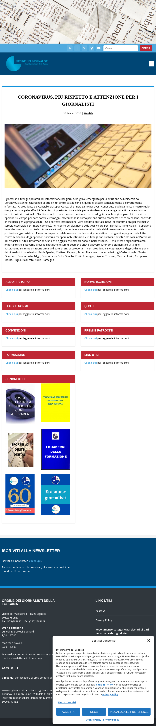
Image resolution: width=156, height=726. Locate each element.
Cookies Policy (104, 684)
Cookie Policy (93, 719)
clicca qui (35, 561)
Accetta (68, 711)
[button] (149, 640)
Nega (94, 711)
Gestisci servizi (67, 702)
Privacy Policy (110, 694)
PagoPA (100, 610)
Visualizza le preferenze (129, 711)
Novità (88, 113)
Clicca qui (11, 289)
